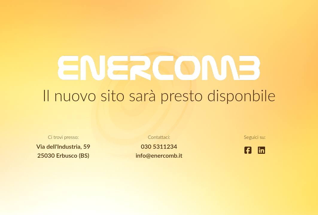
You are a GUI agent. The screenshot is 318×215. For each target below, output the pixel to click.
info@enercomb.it (159, 155)
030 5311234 (159, 146)
